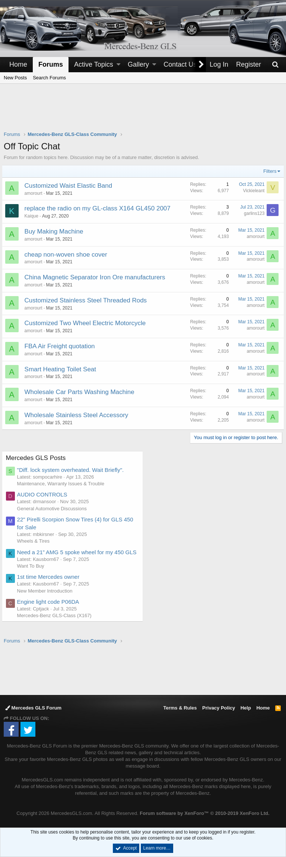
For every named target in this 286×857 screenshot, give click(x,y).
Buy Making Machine (55, 231)
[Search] (275, 64)
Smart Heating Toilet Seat (62, 369)
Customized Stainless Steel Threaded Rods (87, 300)
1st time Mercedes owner (50, 584)
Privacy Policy (218, 708)
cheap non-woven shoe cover (67, 254)
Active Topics (93, 64)
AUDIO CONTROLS (44, 494)
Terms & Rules (180, 708)
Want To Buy (32, 574)
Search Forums (49, 77)
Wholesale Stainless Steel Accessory (78, 415)
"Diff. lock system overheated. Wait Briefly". (72, 470)
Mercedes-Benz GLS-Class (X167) (56, 623)
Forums (50, 64)
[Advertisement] (143, 112)
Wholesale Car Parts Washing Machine (81, 392)
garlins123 (252, 213)
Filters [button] (267, 171)
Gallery (138, 64)
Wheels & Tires (35, 541)
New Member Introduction (46, 599)
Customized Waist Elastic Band (70, 185)
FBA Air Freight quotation (61, 346)
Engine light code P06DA (50, 609)
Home (18, 64)
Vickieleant (252, 190)
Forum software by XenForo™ (204, 813)
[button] (118, 64)
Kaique (33, 216)
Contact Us (180, 64)
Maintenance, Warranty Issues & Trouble (62, 483)
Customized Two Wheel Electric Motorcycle (87, 323)
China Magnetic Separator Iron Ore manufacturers (96, 277)
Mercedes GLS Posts (38, 457)
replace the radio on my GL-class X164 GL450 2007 (99, 208)
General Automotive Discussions (54, 508)
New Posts (15, 77)
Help (246, 708)
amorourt (35, 193)
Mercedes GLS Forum (33, 708)
